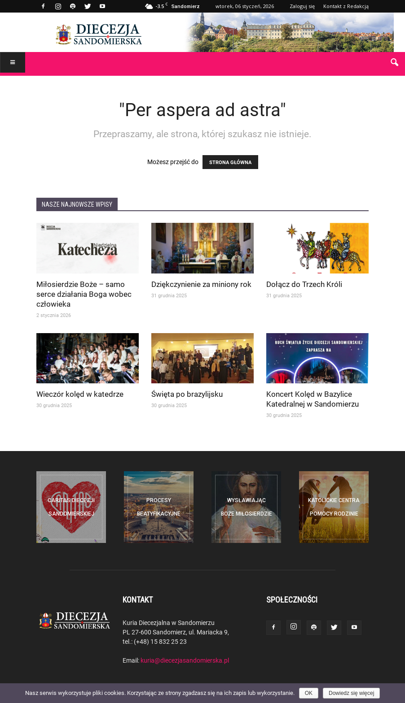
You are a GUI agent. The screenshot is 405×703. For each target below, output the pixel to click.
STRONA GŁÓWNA (230, 162)
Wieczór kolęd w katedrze (79, 394)
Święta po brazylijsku (187, 394)
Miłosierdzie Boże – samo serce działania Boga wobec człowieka (84, 294)
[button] (394, 63)
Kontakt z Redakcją (346, 6)
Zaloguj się (302, 6)
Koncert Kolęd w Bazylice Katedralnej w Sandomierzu (312, 399)
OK (309, 693)
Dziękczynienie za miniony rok (201, 284)
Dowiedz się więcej (351, 693)
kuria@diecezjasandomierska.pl (185, 660)
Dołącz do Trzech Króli (304, 284)
